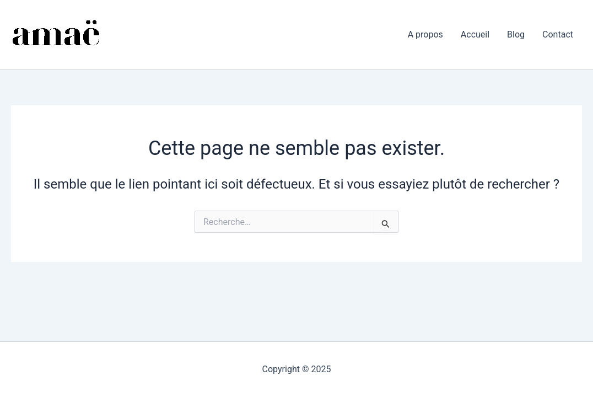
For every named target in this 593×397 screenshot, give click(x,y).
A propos (425, 34)
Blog (516, 34)
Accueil (475, 34)
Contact (557, 34)
